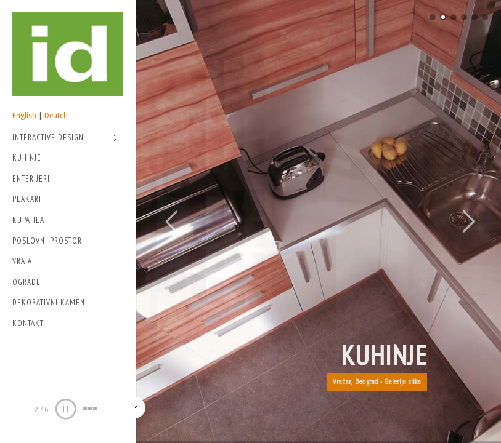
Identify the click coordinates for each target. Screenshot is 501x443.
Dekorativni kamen (48, 302)
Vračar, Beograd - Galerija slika (377, 381)
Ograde (26, 282)
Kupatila (28, 220)
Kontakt (28, 323)
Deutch (56, 115)
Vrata (22, 261)
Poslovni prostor (47, 241)
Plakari (26, 199)
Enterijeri (31, 179)
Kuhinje (26, 158)
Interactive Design (65, 138)
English (24, 115)
